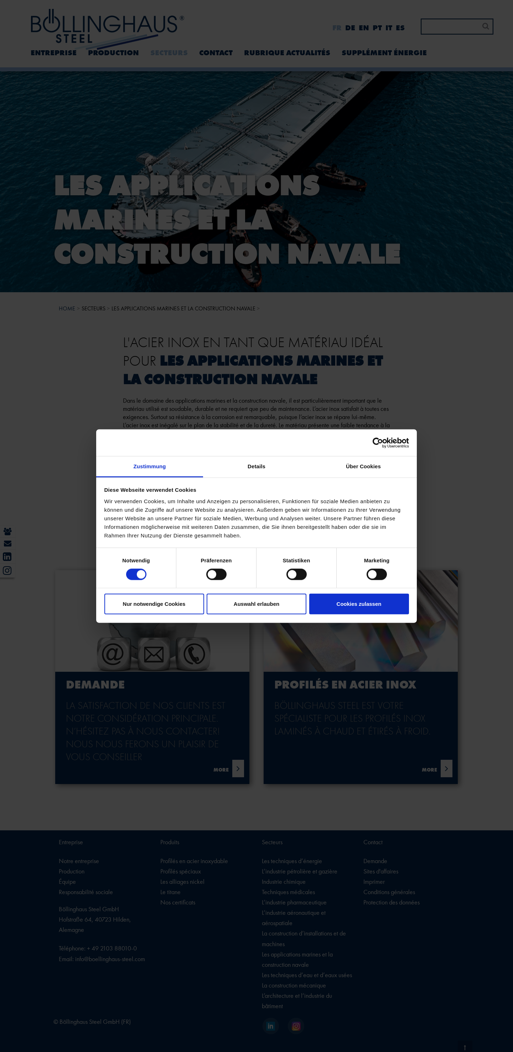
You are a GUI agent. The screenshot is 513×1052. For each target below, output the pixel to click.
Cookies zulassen (359, 604)
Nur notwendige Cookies (154, 604)
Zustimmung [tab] (150, 466)
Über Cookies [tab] (363, 466)
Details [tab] (256, 466)
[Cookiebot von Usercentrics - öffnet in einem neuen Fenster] (378, 442)
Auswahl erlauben (256, 604)
